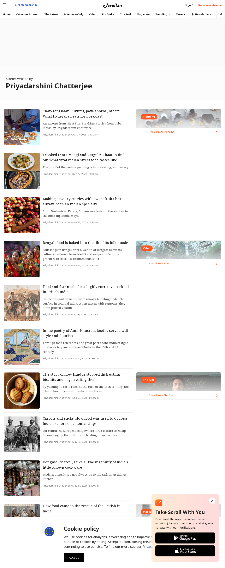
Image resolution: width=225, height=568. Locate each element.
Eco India (108, 14)
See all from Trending (185, 233)
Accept (74, 557)
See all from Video (185, 364)
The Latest (51, 14)
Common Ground (27, 14)
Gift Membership (26, 5)
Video (92, 14)
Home (6, 14)
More (180, 14)
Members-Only (73, 14)
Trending (162, 14)
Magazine (143, 14)
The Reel (125, 14)
